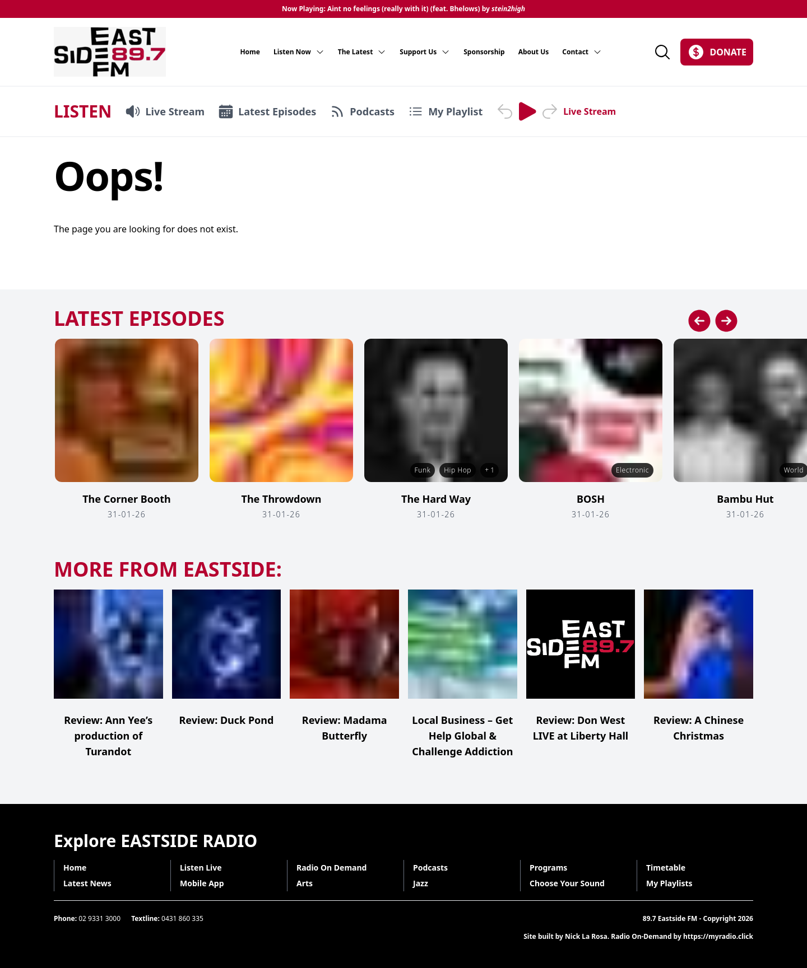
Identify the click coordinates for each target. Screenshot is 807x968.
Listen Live (201, 867)
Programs (548, 867)
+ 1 (489, 470)
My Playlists (669, 883)
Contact (582, 52)
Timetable (665, 867)
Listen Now (298, 52)
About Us (533, 52)
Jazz (420, 883)
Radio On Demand (331, 867)
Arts (304, 883)
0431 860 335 (182, 918)
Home (250, 52)
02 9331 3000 (99, 918)
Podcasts (430, 867)
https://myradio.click (718, 936)
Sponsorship (483, 52)
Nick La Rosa (586, 936)
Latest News (87, 883)
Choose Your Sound (567, 883)
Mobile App (202, 883)
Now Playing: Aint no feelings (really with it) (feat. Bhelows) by (403, 8)
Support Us (425, 52)
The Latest (362, 52)
